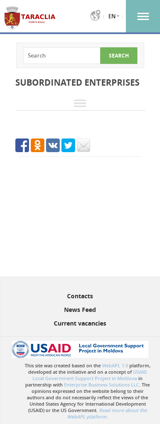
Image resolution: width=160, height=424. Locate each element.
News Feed (80, 310)
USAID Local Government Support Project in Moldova (89, 375)
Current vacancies (80, 323)
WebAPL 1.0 (115, 365)
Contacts (80, 296)
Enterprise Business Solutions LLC (101, 384)
